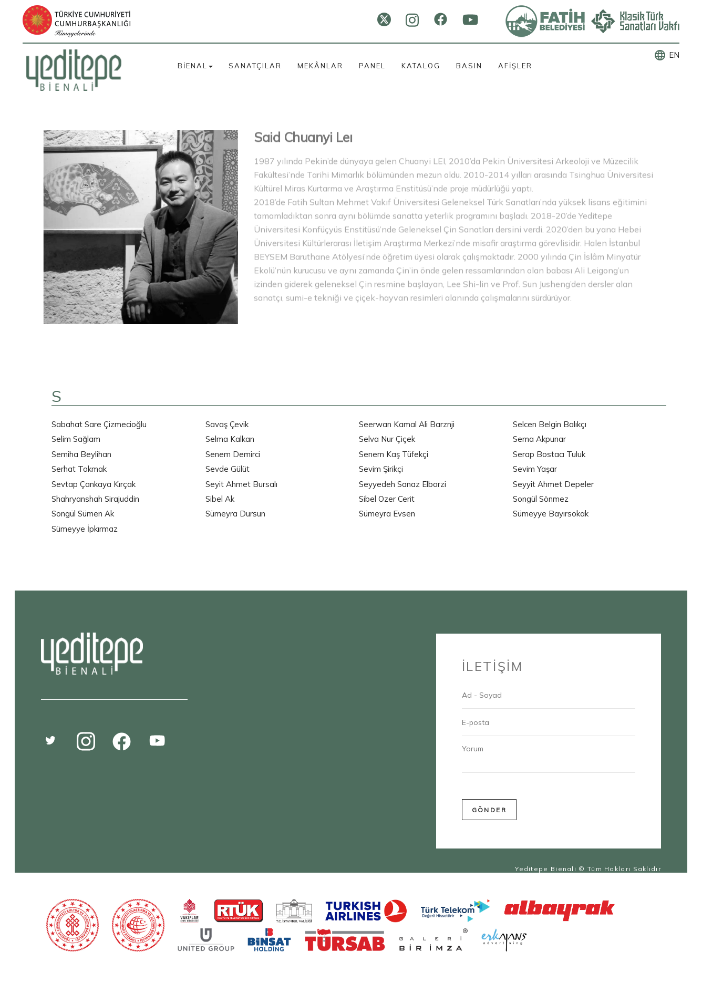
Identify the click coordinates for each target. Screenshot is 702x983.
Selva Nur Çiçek (387, 439)
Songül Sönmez (541, 499)
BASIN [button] (469, 65)
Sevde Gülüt (227, 469)
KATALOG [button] (420, 65)
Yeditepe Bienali (545, 869)
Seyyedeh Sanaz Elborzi (402, 484)
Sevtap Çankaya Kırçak (93, 484)
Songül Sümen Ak (82, 514)
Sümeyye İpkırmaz (84, 529)
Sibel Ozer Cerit (387, 499)
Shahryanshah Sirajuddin (95, 499)
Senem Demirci (232, 454)
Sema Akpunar (539, 439)
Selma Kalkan (229, 439)
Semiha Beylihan (81, 454)
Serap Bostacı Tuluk (549, 454)
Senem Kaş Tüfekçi (393, 454)
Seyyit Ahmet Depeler (553, 484)
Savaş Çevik (227, 424)
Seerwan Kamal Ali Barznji (407, 424)
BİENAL (195, 65)
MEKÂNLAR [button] (320, 65)
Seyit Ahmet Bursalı (241, 484)
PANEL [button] (372, 65)
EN (674, 55)
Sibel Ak (219, 499)
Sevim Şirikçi (381, 469)
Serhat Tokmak (79, 469)
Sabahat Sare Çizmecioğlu (99, 424)
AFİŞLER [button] (515, 65)
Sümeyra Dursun (235, 514)
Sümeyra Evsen (387, 514)
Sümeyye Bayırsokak (551, 514)
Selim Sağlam (75, 439)
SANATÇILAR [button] (255, 65)
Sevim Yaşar (535, 469)
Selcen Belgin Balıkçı (549, 424)
